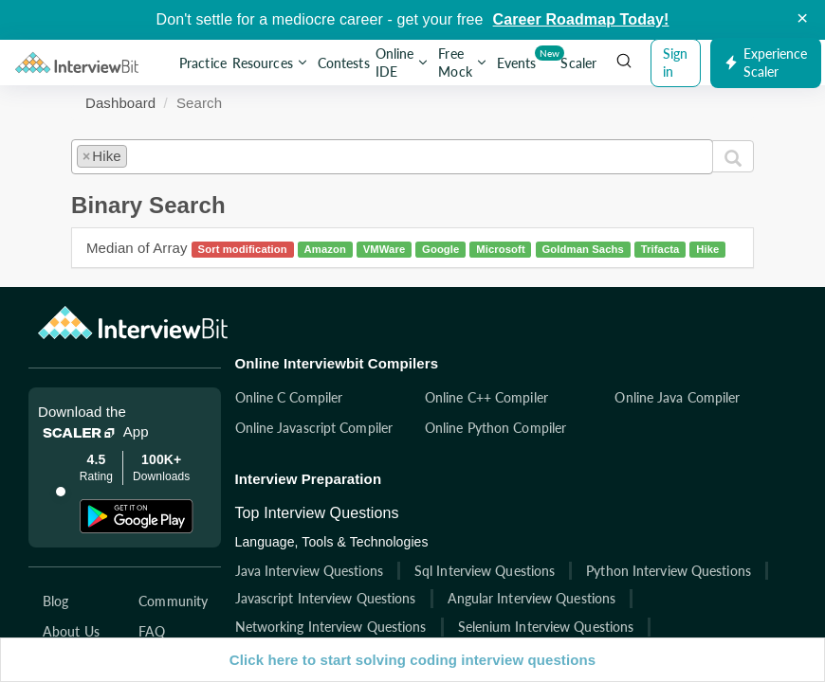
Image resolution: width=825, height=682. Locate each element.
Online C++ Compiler (515, 397)
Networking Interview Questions (359, 627)
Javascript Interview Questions (354, 598)
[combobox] (392, 156)
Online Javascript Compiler (343, 428)
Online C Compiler (318, 397)
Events (518, 59)
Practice (203, 63)
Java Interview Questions (338, 571)
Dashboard (120, 103)
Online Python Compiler (524, 428)
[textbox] (137, 153)
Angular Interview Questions (560, 598)
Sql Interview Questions (513, 571)
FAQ (167, 631)
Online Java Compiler (706, 397)
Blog (55, 601)
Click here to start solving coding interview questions (412, 660)
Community (188, 601)
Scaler (578, 63)
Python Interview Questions (697, 571)
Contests (344, 63)
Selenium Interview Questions (574, 627)
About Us (71, 631)
